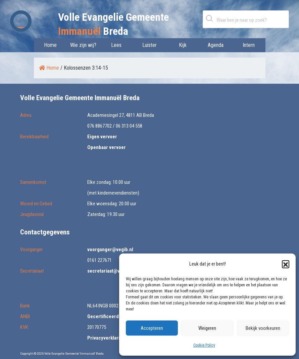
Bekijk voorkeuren (263, 328)
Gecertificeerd (103, 316)
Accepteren (152, 328)
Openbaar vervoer (106, 147)
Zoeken (211, 18)
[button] (285, 264)
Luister (149, 45)
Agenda (215, 45)
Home (50, 45)
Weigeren (207, 328)
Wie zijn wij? (83, 45)
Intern (249, 45)
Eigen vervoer (102, 137)
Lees (116, 45)
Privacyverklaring (106, 338)
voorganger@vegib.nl (110, 249)
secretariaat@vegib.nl (111, 271)
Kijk (183, 45)
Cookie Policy (204, 345)
